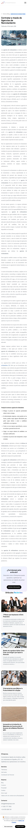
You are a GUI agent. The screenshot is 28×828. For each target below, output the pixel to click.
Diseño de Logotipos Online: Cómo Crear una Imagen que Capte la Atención (13, 652)
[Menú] (25, 3)
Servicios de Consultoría (18, 14)
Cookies (3, 790)
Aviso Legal (4, 793)
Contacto (3, 785)
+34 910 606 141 (6, 809)
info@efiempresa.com (8, 803)
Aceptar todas (20, 826)
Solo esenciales (8, 826)
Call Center (4, 772)
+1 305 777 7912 (6, 806)
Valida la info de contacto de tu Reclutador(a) (12, 795)
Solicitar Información (14, 587)
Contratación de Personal (7, 774)
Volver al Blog (5, 14)
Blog (2, 782)
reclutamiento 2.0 (5, 365)
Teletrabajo (4, 769)
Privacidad (3, 787)
